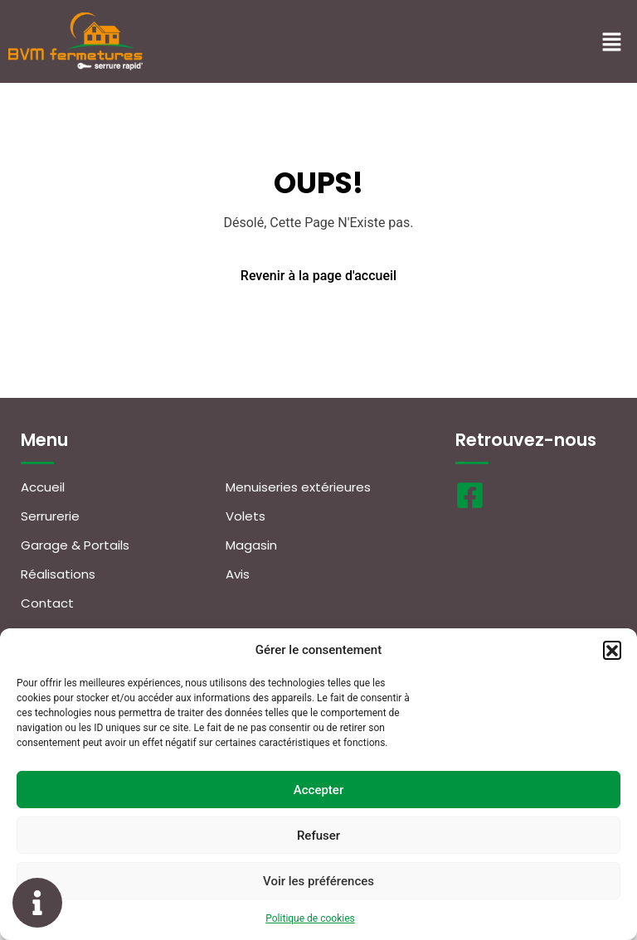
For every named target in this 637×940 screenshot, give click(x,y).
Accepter (318, 790)
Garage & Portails (75, 545)
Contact (47, 603)
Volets (245, 516)
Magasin (251, 545)
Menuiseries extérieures (298, 487)
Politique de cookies (309, 918)
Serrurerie (50, 516)
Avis (238, 574)
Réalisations (58, 574)
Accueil (43, 487)
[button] (612, 650)
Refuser (318, 835)
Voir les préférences (318, 881)
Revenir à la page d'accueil (318, 275)
